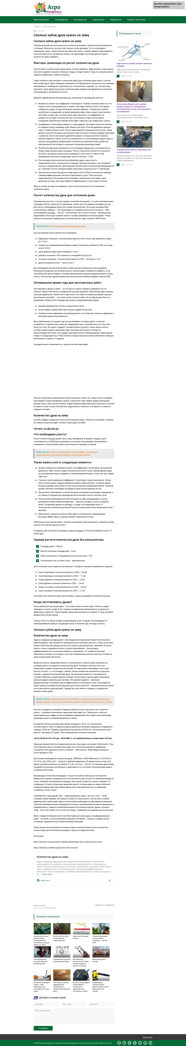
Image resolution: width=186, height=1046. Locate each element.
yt (124, 1043)
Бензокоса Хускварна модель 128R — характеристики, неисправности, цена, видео (41, 987)
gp (135, 1043)
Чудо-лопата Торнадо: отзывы (81, 937)
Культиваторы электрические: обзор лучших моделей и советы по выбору (81, 962)
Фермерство (115, 20)
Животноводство (41, 20)
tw (140, 1043)
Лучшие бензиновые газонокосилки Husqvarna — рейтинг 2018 (99, 939)
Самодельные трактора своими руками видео (61, 960)
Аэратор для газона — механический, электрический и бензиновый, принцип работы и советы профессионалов (42, 941)
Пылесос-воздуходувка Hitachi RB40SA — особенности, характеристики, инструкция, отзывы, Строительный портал (81, 988)
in (145, 1043)
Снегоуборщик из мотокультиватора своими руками (40, 961)
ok (119, 1043)
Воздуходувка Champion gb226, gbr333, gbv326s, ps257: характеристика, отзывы (100, 987)
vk (150, 1043)
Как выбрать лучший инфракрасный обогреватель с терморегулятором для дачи (61, 987)
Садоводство (98, 20)
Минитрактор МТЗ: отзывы (99, 960)
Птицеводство (61, 20)
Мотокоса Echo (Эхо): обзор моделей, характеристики (61, 938)
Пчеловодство (80, 20)
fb (129, 1043)
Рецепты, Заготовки (136, 20)
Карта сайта (147, 1037)
